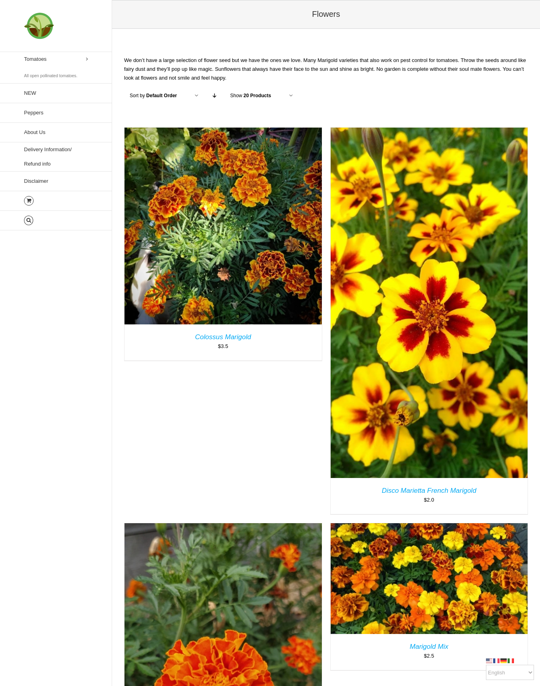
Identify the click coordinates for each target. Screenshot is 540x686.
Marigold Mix (429, 646)
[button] (56, 220)
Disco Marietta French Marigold (429, 490)
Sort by (153, 95)
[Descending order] (214, 96)
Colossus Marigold (223, 337)
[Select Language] (510, 672)
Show (250, 95)
